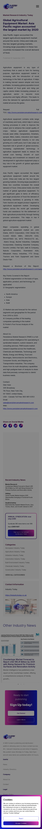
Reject (21, 818)
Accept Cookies (21, 823)
